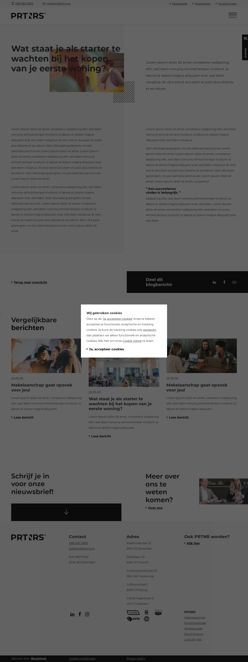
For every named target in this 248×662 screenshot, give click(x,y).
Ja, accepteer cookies (117, 318)
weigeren (149, 330)
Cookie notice (132, 341)
